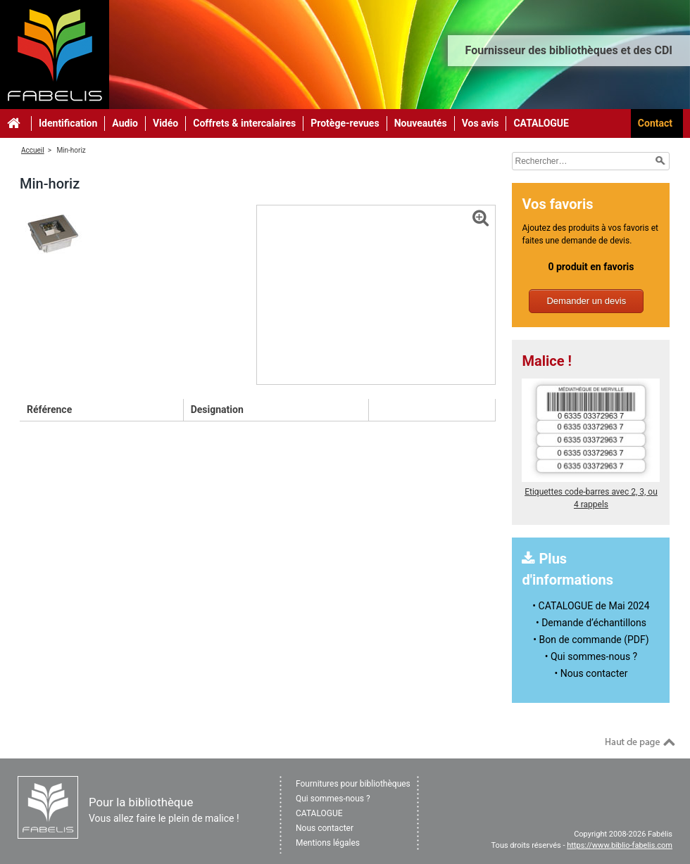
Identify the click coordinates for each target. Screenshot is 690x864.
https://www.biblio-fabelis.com (619, 845)
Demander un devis (586, 301)
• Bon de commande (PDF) (590, 639)
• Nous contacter (591, 673)
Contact (655, 123)
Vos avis (480, 123)
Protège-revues (344, 123)
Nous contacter (324, 828)
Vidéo (165, 123)
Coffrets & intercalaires (244, 123)
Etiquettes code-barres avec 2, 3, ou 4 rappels (591, 491)
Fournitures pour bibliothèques (353, 784)
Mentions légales (328, 843)
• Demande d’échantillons (591, 622)
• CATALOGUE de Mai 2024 (590, 605)
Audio (125, 123)
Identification (68, 123)
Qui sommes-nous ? (333, 798)
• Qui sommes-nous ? (591, 656)
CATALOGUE (541, 123)
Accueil (32, 150)
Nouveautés (420, 123)
